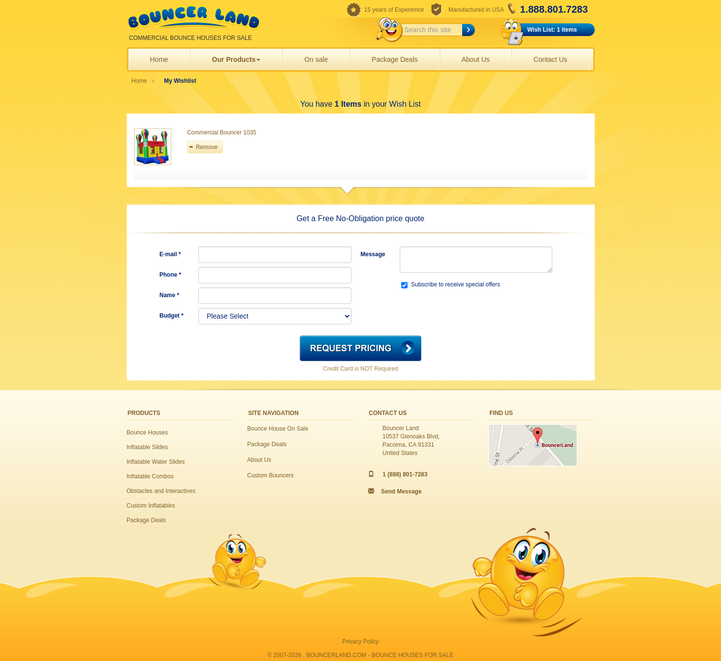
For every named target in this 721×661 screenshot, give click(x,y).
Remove (207, 147)
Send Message (401, 491)
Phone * (170, 274)
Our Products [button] (236, 59)
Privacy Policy (360, 641)
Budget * (171, 315)
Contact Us (550, 59)
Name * (169, 295)
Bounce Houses (147, 432)
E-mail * (170, 254)
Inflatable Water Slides (156, 461)
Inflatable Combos (150, 476)
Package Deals (395, 59)
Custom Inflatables (151, 505)
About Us (476, 59)
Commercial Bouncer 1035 (221, 132)
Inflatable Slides (147, 447)
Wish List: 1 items (552, 29)
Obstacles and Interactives (161, 491)
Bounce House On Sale (277, 428)
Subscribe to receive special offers (450, 284)
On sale (316, 59)
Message (373, 254)
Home (159, 59)
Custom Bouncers (270, 475)
